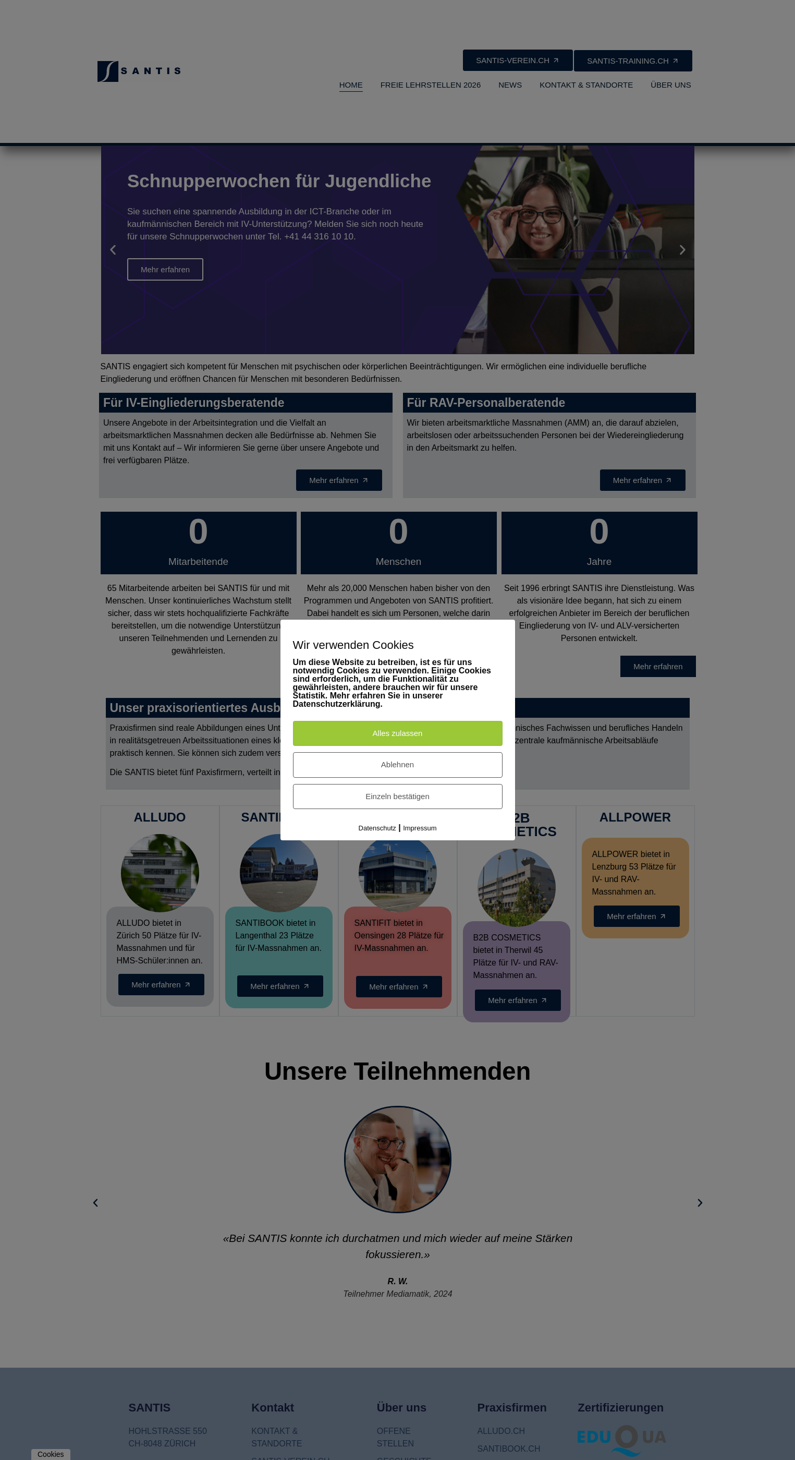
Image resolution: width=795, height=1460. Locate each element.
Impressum (419, 828)
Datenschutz (377, 828)
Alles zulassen (398, 733)
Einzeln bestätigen (397, 796)
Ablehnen (397, 764)
